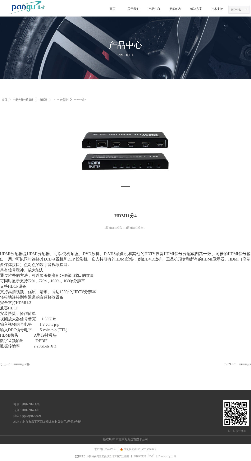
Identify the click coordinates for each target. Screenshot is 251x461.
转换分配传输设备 (23, 99)
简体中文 (236, 9)
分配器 (43, 99)
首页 (4, 99)
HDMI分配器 (61, 99)
